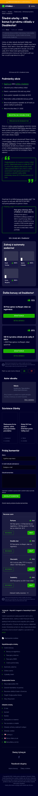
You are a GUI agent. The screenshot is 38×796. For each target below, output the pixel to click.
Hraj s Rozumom (9, 699)
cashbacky (12, 144)
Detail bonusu (19, 321)
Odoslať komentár (11, 496)
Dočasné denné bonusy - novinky (11, 35)
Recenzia (8, 533)
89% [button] (33, 330)
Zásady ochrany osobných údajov (15, 727)
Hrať (31, 533)
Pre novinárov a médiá (11, 723)
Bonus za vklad (14, 33)
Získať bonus (19, 316)
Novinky (10, 11)
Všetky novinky (6, 37)
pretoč (17, 133)
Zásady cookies (9, 731)
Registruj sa (7, 84)
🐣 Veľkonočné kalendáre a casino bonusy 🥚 (19, 1)
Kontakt (6, 712)
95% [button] (33, 300)
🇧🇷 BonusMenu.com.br (11, 742)
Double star (14, 37)
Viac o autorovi (29, 400)
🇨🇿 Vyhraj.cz (8, 734)
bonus (23, 128)
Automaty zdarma (10, 667)
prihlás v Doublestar (22, 84)
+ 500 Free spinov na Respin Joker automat (19, 341)
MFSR (4, 632)
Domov (4, 11)
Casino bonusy (22, 33)
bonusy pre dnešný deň (23, 199)
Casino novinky (30, 33)
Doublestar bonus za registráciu (21, 148)
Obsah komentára (7, 472)
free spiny (5, 144)
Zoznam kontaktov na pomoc (13, 688)
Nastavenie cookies (11, 638)
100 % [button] (15, 263)
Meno (4, 455)
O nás (6, 708)
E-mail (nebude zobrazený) (10, 464)
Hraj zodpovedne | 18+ (11, 684)
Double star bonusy (25, 35)
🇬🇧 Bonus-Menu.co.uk (11, 738)
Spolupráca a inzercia (11, 719)
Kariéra (6, 716)
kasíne (9, 141)
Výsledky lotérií (9, 674)
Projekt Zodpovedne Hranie (13, 695)
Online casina (8, 671)
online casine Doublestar (16, 126)
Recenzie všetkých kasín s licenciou (15, 691)
